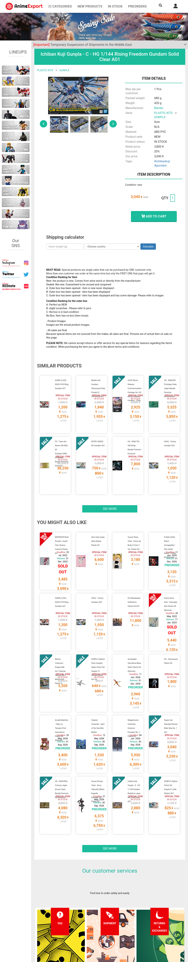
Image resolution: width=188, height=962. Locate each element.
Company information (93, 932)
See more (110, 482)
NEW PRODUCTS (89, 6)
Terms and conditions (93, 917)
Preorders (137, 6)
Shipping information (62, 924)
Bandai (158, 108)
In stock (115, 6)
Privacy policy (89, 924)
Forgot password (122, 917)
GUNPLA (64, 70)
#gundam (160, 165)
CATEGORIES (60, 6)
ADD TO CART (153, 216)
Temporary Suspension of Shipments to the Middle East (82, 45)
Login (115, 924)
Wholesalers (119, 932)
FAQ (52, 917)
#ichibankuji (162, 161)
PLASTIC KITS (45, 70)
